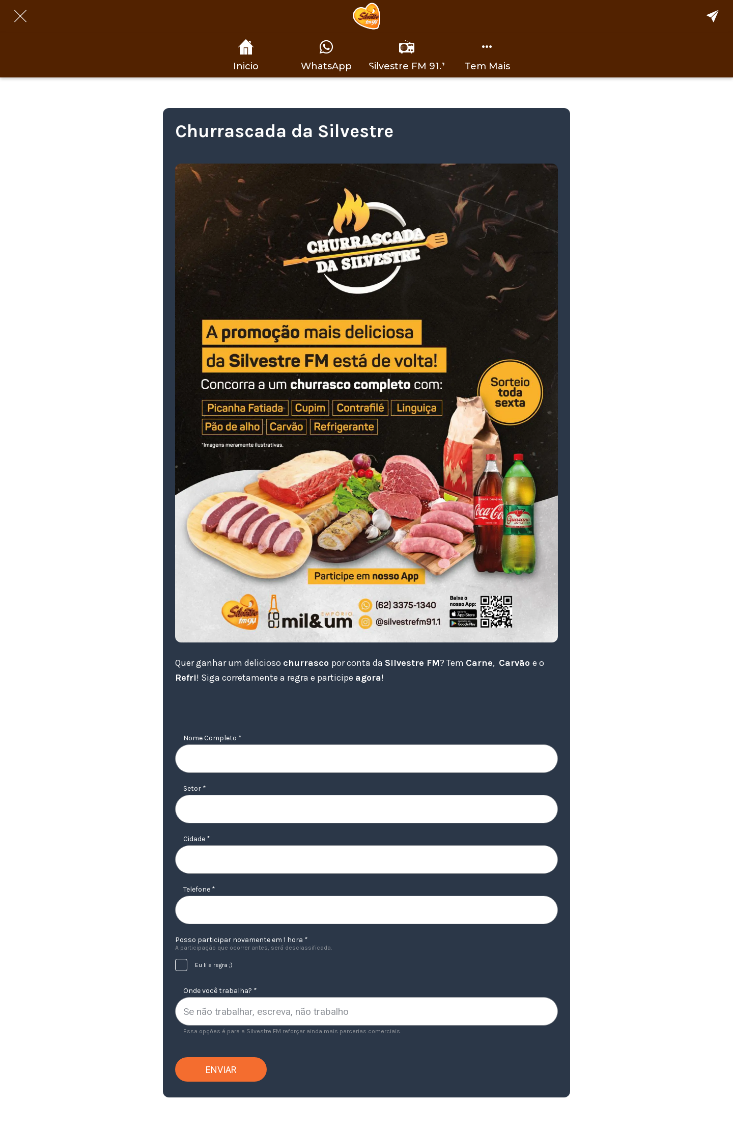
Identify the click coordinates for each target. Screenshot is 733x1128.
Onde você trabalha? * (220, 990)
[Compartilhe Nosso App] (712, 16)
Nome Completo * (212, 738)
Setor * (194, 788)
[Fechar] (20, 16)
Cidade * (196, 839)
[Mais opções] (487, 55)
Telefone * (199, 889)
